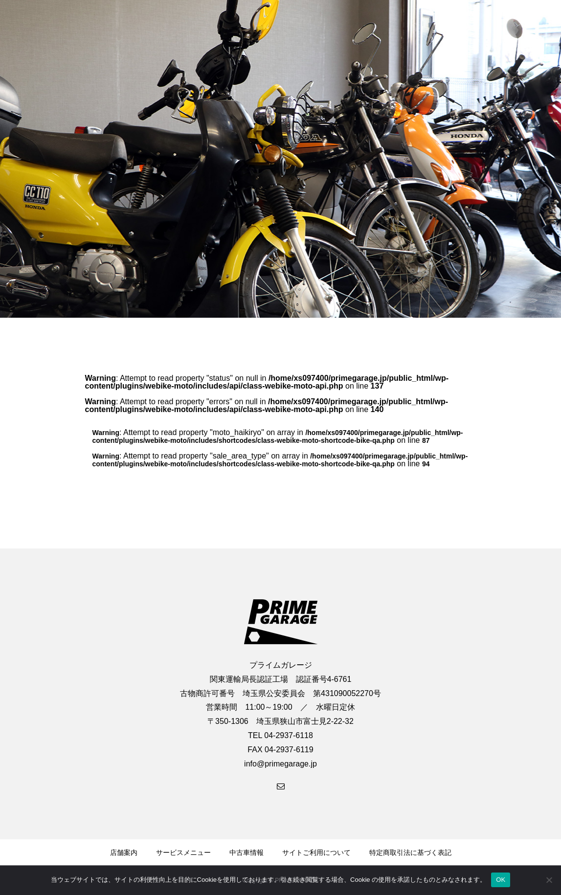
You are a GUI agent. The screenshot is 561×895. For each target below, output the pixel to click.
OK (500, 879)
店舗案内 (123, 852)
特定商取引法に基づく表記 (410, 852)
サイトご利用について (316, 852)
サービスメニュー (183, 852)
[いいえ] (549, 880)
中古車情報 (246, 852)
